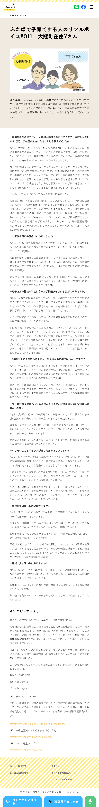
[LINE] (76, 7)
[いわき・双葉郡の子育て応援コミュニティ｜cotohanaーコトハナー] (9, 7)
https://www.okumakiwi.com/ (26, 750)
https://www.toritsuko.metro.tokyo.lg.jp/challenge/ (37, 723)
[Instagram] (70, 7)
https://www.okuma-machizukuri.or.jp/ (31, 736)
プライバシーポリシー (61, 779)
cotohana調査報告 (19, 772)
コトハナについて (18, 765)
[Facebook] (83, 7)
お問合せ (55, 765)
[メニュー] (91, 7)
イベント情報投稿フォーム (63, 772)
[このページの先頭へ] (90, 801)
